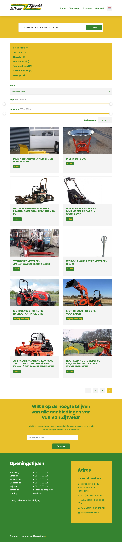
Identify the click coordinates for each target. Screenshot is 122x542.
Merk (12, 85)
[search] (60, 27)
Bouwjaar (15, 109)
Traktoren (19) (20, 52)
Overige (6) (19, 75)
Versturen (61, 446)
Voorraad (74, 8)
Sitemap (14, 536)
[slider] (4, 103)
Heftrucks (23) (20, 47)
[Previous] (88, 390)
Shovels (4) (19, 57)
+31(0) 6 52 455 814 (95, 508)
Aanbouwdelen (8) (22, 70)
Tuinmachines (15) (22, 66)
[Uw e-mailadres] (52, 437)
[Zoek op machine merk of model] (53, 27)
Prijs (12, 99)
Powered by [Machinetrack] (33, 536)
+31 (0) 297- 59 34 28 (91, 495)
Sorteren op (90, 120)
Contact (99, 8)
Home (63, 8)
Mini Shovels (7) (21, 61)
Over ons (87, 8)
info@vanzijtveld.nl (90, 512)
